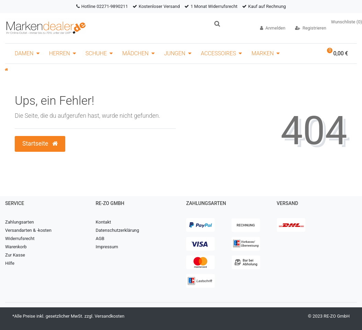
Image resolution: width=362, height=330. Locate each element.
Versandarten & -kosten (28, 230)
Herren (59, 53)
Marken (262, 53)
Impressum (107, 246)
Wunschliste (346, 21)
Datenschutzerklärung (117, 230)
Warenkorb (15, 246)
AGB (100, 238)
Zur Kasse (15, 255)
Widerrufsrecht (20, 238)
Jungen (174, 53)
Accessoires (218, 53)
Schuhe (96, 53)
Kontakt (103, 222)
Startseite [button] (40, 143)
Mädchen (135, 53)
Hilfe (9, 263)
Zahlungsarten (19, 222)
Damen (24, 53)
